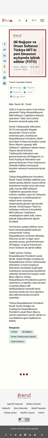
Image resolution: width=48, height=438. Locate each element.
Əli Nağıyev (27, 332)
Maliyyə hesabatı (33, 404)
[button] (4, 44)
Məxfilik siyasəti (28, 413)
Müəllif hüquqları (38, 408)
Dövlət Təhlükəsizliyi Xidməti (23, 337)
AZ (33, 20)
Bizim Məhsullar (21, 408)
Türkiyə (14, 332)
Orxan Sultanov (17, 341)
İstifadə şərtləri (10, 413)
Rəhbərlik (6, 408)
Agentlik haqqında (15, 404)
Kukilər (41, 413)
